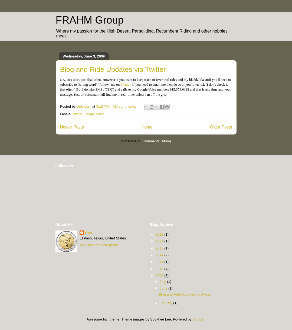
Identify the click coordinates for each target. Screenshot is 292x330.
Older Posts (221, 127)
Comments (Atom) (157, 141)
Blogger (198, 319)
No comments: (125, 106)
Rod (88, 233)
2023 (160, 234)
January (166, 303)
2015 (160, 248)
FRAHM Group (90, 20)
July (163, 282)
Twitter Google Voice (88, 114)
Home (147, 127)
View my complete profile (99, 245)
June (164, 288)
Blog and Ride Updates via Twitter (113, 69)
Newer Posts (72, 127)
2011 (160, 262)
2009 (160, 276)
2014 (160, 255)
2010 (160, 269)
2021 (160, 241)
